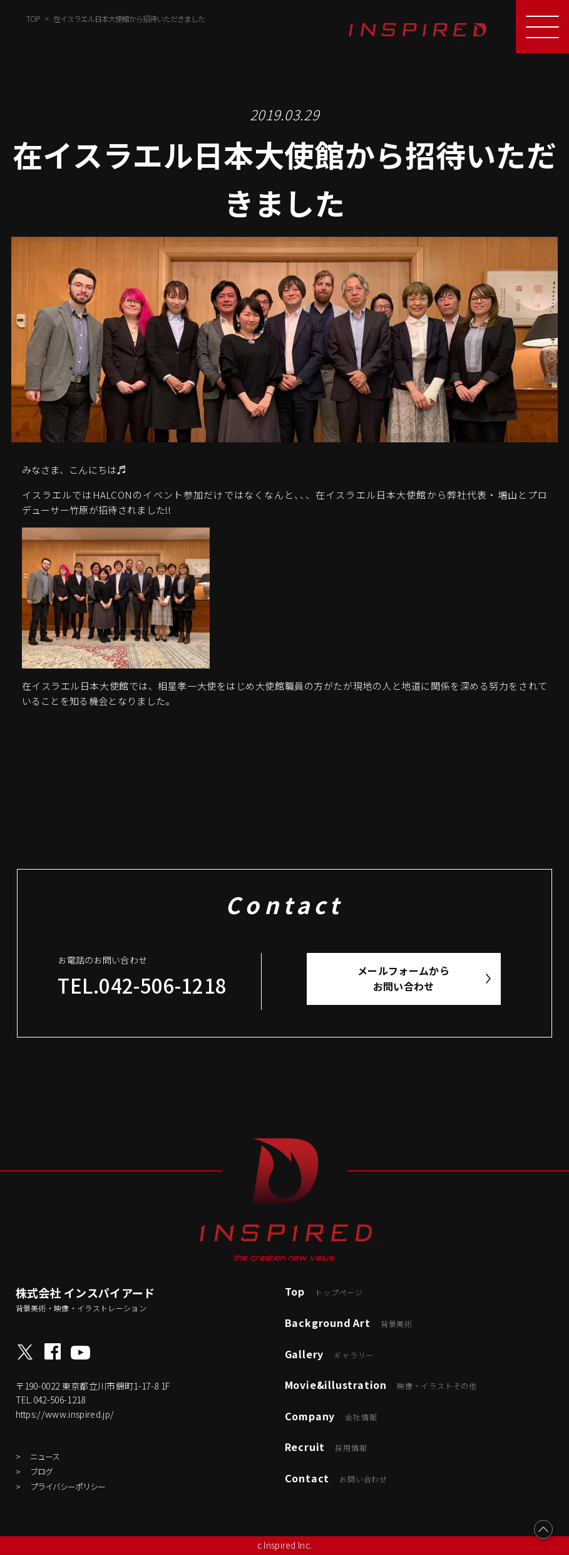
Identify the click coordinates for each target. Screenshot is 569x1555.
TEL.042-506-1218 (142, 985)
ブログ (41, 1471)
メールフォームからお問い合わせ (403, 978)
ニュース (44, 1456)
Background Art (349, 1322)
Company (331, 1415)
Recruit (326, 1446)
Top (324, 1291)
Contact (336, 1477)
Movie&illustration (381, 1384)
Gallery (329, 1353)
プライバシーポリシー (67, 1486)
